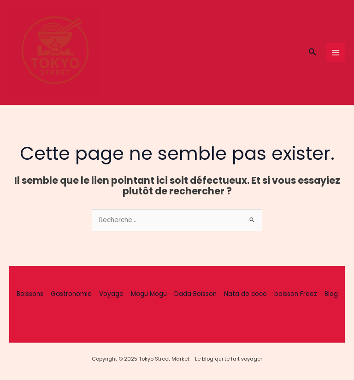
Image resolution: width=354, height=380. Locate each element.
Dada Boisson (195, 294)
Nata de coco (245, 294)
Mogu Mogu (149, 294)
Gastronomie (71, 294)
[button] (312, 52)
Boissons (30, 294)
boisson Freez (295, 294)
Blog (331, 294)
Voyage (111, 294)
